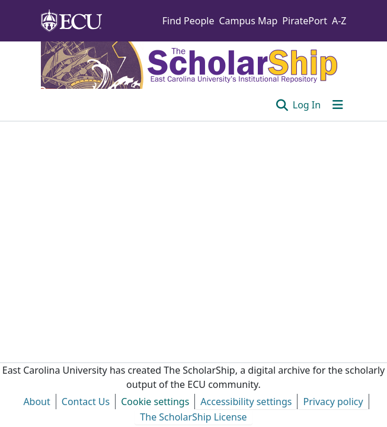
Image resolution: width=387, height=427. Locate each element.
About (36, 401)
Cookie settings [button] (155, 401)
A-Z (339, 20)
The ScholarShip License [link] (193, 416)
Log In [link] (307, 104)
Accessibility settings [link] (246, 401)
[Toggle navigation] (338, 105)
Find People (188, 20)
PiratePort (304, 20)
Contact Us (86, 401)
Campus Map (248, 20)
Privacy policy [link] (333, 401)
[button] (281, 105)
